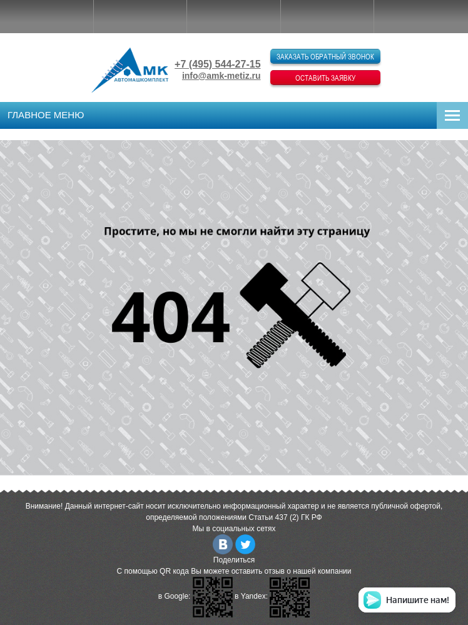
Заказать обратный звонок (325, 56)
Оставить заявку (325, 78)
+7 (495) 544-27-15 (217, 64)
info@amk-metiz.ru (221, 76)
